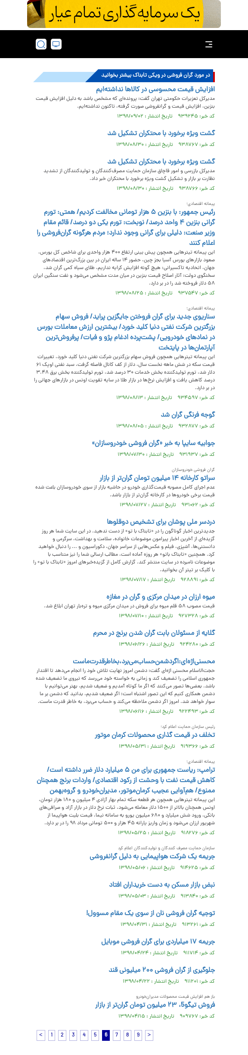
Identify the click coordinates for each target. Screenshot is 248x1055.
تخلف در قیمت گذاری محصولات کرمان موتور (155, 735)
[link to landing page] (126, 44)
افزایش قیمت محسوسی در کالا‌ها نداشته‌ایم (155, 90)
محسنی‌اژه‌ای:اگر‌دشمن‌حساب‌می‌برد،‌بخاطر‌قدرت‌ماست (144, 662)
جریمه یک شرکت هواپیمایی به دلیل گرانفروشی (152, 857)
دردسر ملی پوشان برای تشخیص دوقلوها (161, 522)
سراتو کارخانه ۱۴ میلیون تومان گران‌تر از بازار (157, 478)
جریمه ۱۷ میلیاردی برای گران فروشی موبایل (158, 942)
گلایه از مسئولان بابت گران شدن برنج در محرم (154, 633)
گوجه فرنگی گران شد (188, 415)
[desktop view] (56, 44)
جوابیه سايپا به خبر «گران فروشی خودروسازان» (153, 444)
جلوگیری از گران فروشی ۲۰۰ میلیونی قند (161, 970)
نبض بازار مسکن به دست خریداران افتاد (162, 885)
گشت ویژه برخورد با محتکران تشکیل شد (161, 134)
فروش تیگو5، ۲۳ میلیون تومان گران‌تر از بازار (155, 1005)
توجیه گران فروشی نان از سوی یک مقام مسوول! (150, 914)
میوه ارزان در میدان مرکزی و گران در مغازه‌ (160, 597)
